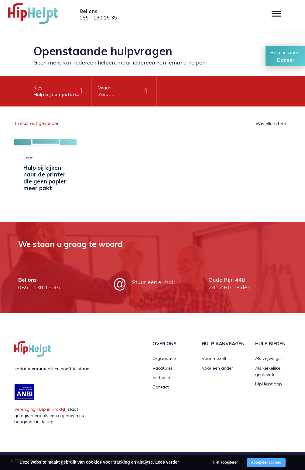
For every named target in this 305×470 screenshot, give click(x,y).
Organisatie (164, 358)
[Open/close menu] (276, 14)
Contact (160, 387)
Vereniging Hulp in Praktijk (40, 409)
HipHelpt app (268, 384)
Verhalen (161, 377)
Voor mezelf (214, 358)
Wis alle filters (270, 123)
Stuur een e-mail (153, 282)
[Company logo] (38, 15)
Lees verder (167, 462)
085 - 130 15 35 (98, 18)
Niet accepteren (225, 462)
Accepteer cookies (266, 462)
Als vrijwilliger (268, 358)
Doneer (286, 60)
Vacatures (162, 368)
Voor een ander (217, 368)
